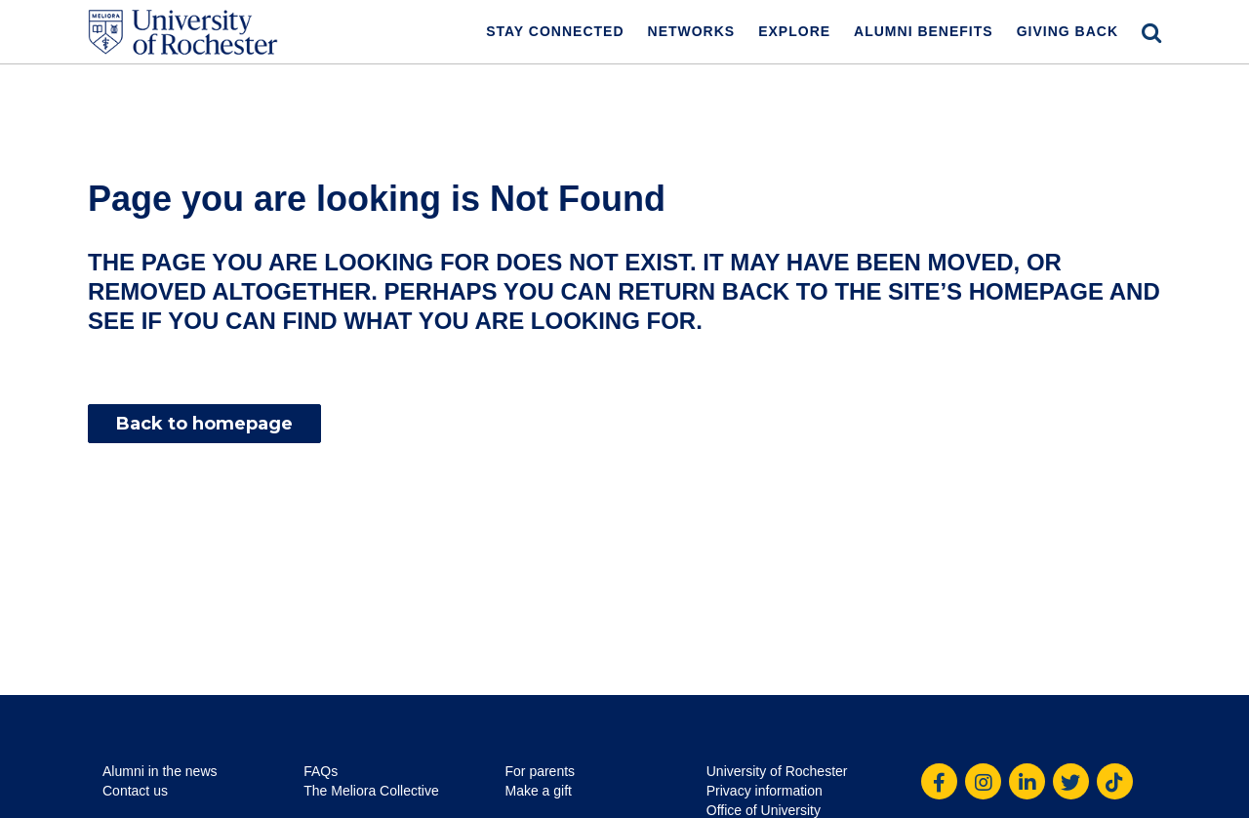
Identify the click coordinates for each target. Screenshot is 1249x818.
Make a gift (538, 790)
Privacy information (764, 790)
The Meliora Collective (371, 790)
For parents (540, 771)
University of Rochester (777, 771)
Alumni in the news (160, 771)
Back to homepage (204, 423)
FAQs (320, 771)
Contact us (135, 790)
